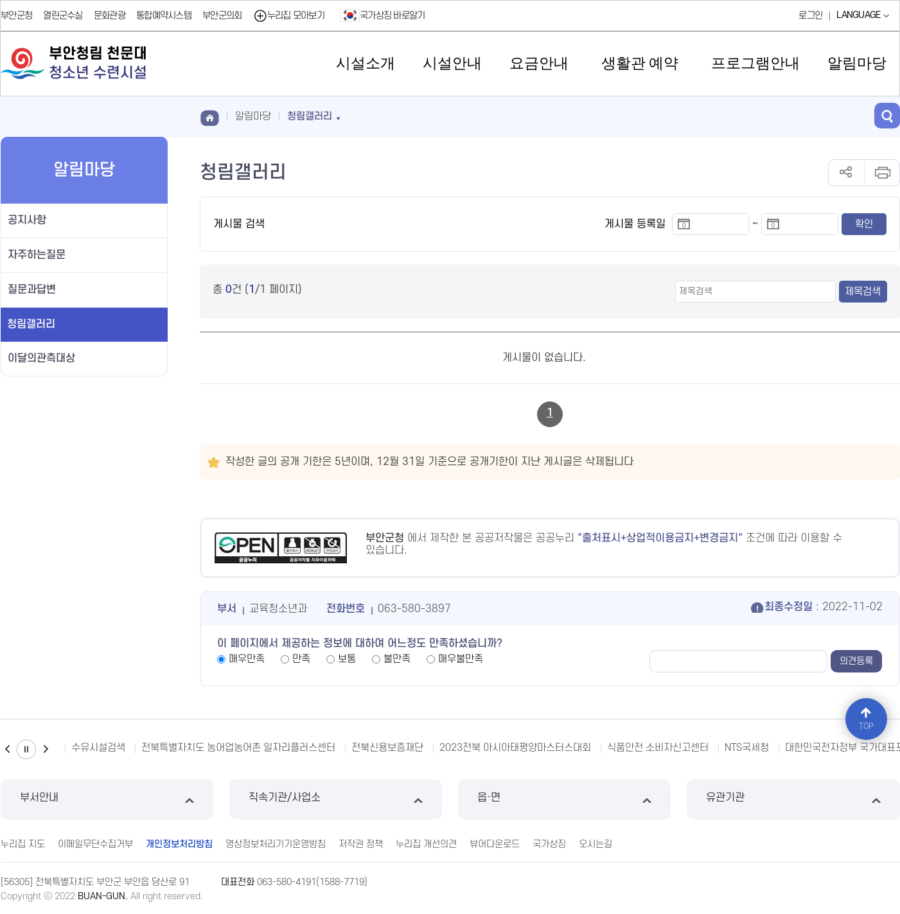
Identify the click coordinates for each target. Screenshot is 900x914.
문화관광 (109, 15)
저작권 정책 (361, 844)
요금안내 (539, 63)
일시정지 (26, 749)
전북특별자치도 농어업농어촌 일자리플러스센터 (238, 747)
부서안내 (107, 799)
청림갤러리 (31, 324)
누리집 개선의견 (426, 844)
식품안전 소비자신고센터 (658, 747)
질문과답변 (32, 289)
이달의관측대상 (41, 358)
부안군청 (16, 15)
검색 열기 (887, 115)
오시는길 (595, 844)
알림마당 (857, 63)
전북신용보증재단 (387, 747)
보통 (347, 659)
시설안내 (452, 63)
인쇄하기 (881, 173)
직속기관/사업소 (336, 799)
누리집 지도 (23, 844)
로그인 (810, 15)
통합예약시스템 (163, 15)
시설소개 (365, 63)
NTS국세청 (747, 747)
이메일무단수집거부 (95, 844)
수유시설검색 (98, 747)
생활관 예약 (640, 63)
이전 (7, 749)
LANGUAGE (864, 15)
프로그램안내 (755, 63)
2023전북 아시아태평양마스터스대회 (515, 747)
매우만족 (247, 659)
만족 (301, 659)
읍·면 (564, 799)
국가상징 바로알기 (382, 15)
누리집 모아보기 (288, 15)
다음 (45, 749)
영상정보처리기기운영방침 (275, 844)
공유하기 (846, 173)
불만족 (397, 659)
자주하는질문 (37, 255)
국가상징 (549, 844)
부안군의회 (222, 15)
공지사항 (27, 220)
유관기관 (793, 799)
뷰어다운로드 (495, 844)
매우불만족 (460, 659)
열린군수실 (63, 15)
